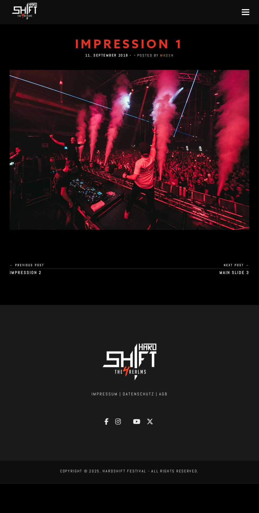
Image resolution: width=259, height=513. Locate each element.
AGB (163, 393)
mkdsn (167, 55)
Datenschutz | (141, 393)
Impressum (105, 393)
